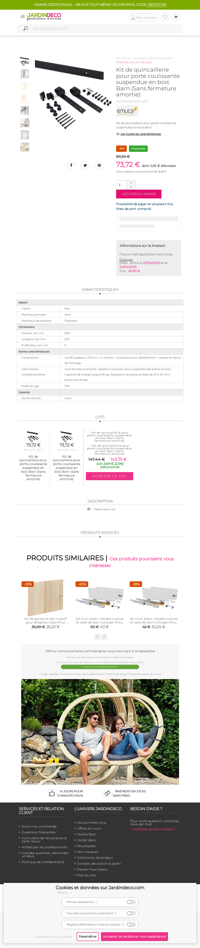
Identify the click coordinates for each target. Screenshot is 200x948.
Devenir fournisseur (92, 869)
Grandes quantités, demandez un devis (45, 854)
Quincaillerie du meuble (153, 58)
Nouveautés (86, 846)
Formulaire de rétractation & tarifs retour (44, 839)
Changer (126, 260)
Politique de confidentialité (43, 862)
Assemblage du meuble (134, 62)
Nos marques (87, 852)
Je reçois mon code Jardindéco (100, 666)
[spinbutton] (125, 184)
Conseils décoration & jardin (99, 863)
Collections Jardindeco (95, 857)
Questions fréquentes (38, 832)
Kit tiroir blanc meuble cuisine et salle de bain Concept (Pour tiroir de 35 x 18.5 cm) (153, 622)
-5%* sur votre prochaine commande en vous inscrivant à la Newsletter (100, 651)
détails (65, 893)
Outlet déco (86, 840)
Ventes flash (86, 834)
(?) (95, 902)
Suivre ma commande (39, 826)
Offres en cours (89, 828)
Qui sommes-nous (91, 822)
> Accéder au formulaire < (153, 829)
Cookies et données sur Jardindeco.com (100, 887)
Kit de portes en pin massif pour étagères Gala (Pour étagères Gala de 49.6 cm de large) (45, 623)
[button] (131, 183)
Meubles (123, 58)
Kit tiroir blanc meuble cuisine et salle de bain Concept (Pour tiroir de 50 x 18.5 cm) (99, 622)
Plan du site (86, 875)
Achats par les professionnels (44, 847)
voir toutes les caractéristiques (138, 134)
